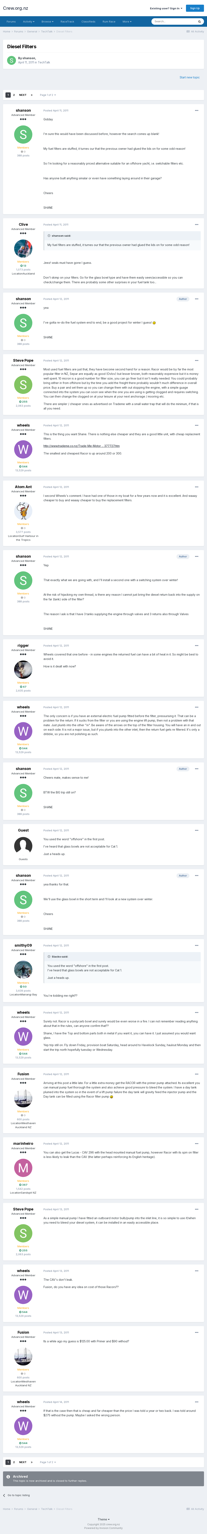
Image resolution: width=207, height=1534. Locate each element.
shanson (28, 58)
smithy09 (23, 945)
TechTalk (44, 62)
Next (22, 94)
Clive (23, 224)
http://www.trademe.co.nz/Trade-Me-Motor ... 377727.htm (81, 446)
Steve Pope (23, 360)
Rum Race (109, 21)
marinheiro (23, 1143)
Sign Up (195, 8)
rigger (23, 645)
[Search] (173, 21)
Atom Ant (23, 487)
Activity (28, 21)
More (127, 21)
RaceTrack (67, 21)
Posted (55, 110)
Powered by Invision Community (103, 1528)
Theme (104, 1519)
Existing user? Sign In (166, 8)
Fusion (23, 1074)
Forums (11, 21)
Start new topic (190, 77)
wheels (23, 425)
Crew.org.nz (15, 8)
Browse (47, 21)
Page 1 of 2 (48, 94)
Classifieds (88, 21)
